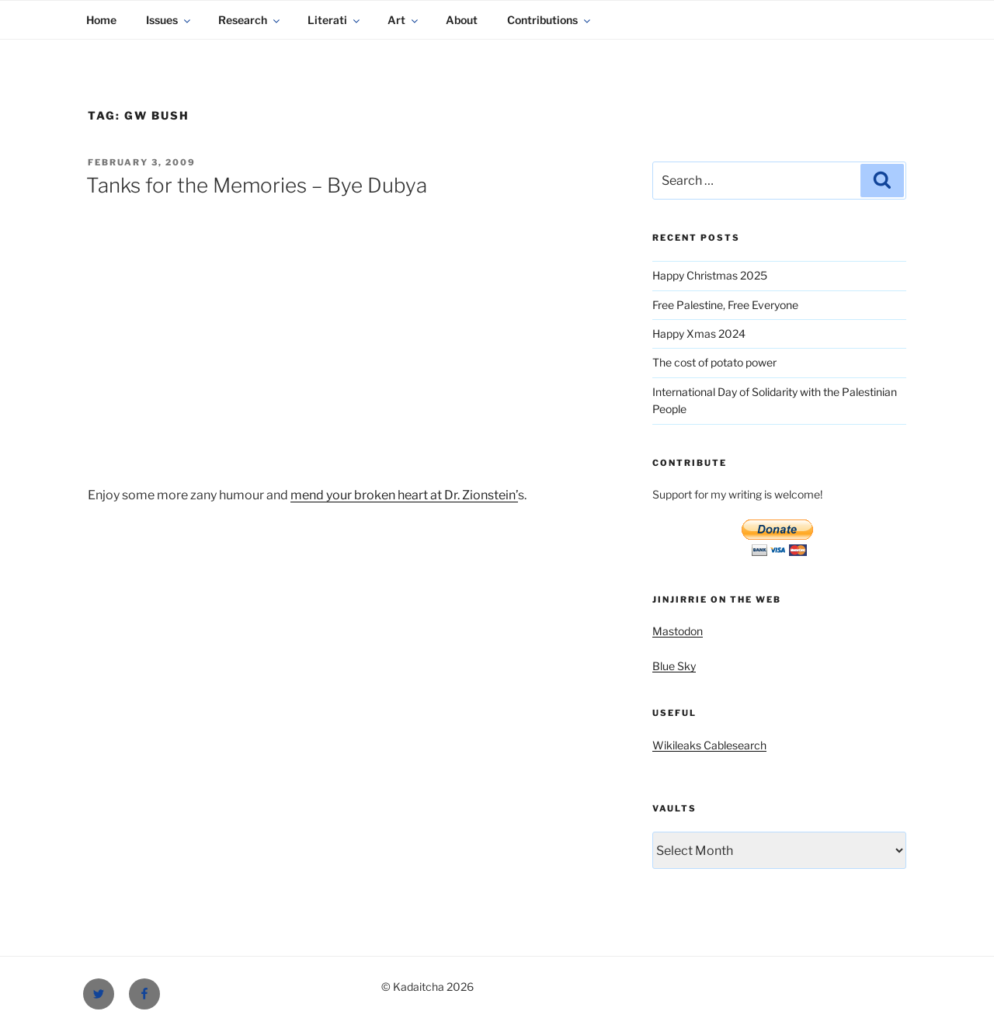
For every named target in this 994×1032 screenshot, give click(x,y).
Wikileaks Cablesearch (709, 745)
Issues (169, 19)
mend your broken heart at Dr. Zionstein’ (404, 495)
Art (404, 19)
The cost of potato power (714, 362)
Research (250, 19)
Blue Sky (674, 665)
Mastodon (677, 631)
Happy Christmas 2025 (709, 275)
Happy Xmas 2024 (699, 333)
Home (101, 19)
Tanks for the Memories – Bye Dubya (256, 185)
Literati (335, 19)
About (462, 19)
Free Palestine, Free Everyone (725, 304)
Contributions (550, 19)
